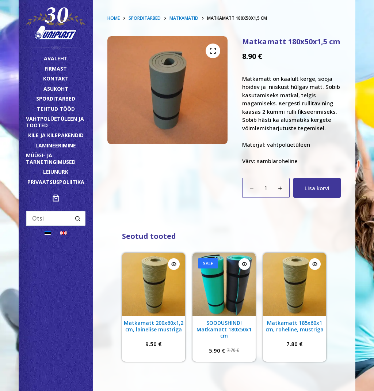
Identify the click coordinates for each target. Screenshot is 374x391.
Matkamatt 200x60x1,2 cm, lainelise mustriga (153, 326)
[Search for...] (48, 218)
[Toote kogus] (266, 188)
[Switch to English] (63, 232)
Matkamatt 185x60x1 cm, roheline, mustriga (295, 326)
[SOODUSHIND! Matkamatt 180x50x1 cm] (224, 284)
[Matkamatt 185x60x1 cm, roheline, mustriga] (294, 284)
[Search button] (77, 218)
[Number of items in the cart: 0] (56, 198)
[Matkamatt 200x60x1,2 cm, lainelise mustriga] (153, 284)
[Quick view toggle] (174, 264)
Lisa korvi (317, 188)
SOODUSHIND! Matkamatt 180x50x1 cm (224, 329)
